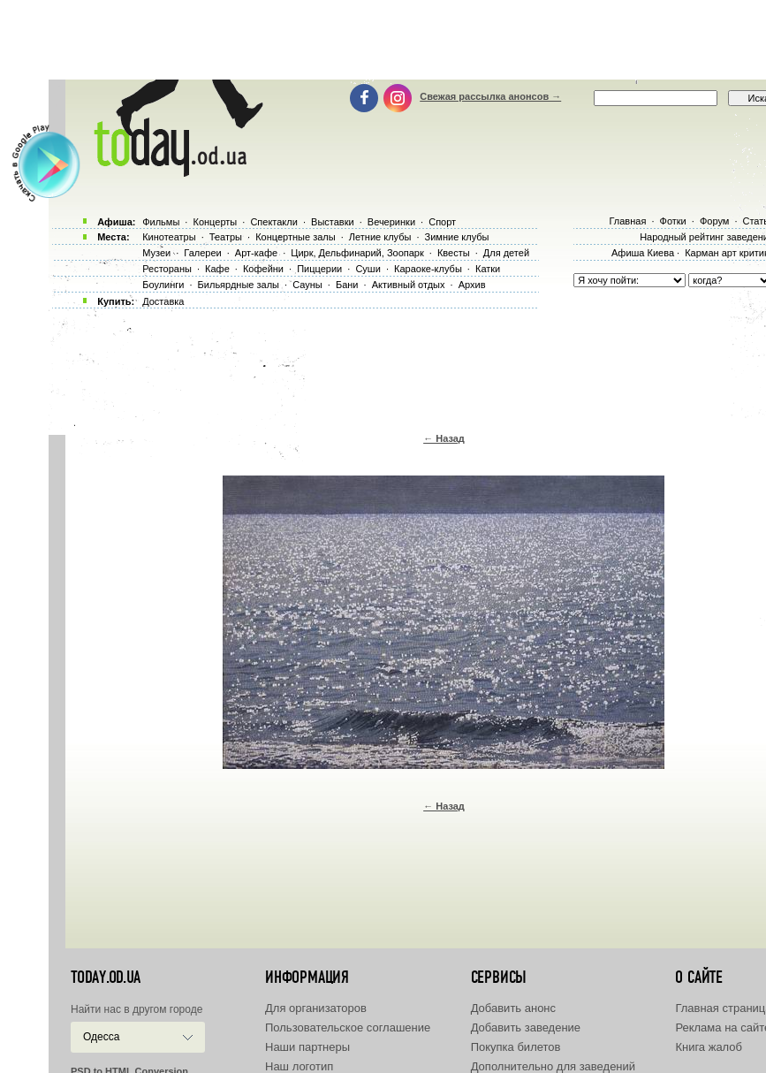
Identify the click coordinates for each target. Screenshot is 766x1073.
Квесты (453, 252)
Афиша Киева (642, 252)
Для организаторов (316, 1008)
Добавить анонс (513, 1008)
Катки (487, 268)
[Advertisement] (395, 40)
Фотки (673, 221)
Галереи (202, 252)
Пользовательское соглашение (347, 1027)
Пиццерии (319, 268)
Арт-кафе (256, 252)
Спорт (442, 222)
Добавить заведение (525, 1027)
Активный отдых (408, 284)
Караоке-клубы (428, 268)
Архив (472, 284)
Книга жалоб (708, 1047)
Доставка (163, 301)
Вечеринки (391, 222)
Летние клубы (380, 237)
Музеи (156, 252)
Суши (367, 268)
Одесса (101, 1037)
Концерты (215, 222)
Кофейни (263, 268)
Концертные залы (295, 237)
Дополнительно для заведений (553, 1066)
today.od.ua (105, 977)
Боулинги (163, 284)
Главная (627, 221)
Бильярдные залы (238, 284)
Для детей (506, 252)
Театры (225, 237)
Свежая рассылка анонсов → (490, 96)
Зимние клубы (457, 237)
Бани (347, 284)
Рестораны (167, 268)
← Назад (444, 438)
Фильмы (160, 222)
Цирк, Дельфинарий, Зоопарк (357, 252)
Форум (714, 221)
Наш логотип (299, 1066)
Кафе (217, 268)
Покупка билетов (516, 1047)
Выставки (332, 222)
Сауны (307, 284)
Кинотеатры (168, 237)
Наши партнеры (307, 1047)
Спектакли (274, 222)
